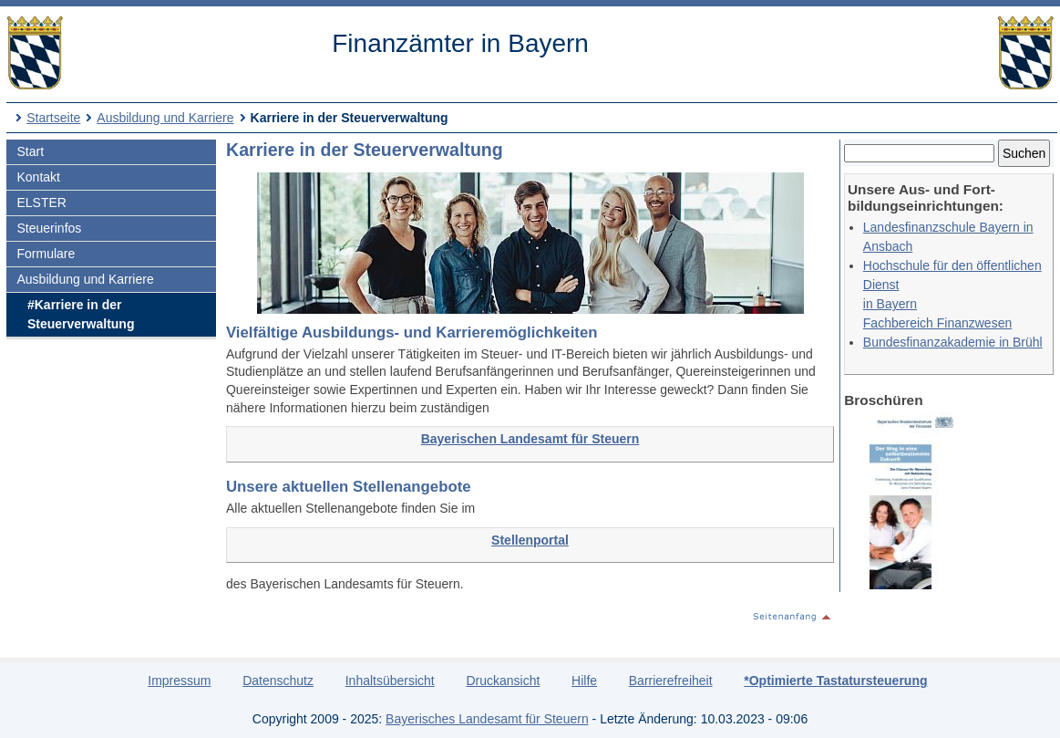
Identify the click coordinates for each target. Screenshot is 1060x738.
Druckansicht (503, 680)
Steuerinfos (48, 228)
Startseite (53, 117)
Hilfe (584, 680)
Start (30, 151)
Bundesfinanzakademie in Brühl (953, 342)
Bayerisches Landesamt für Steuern (487, 719)
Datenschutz (278, 680)
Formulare (45, 253)
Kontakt (37, 177)
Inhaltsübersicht (390, 680)
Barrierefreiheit (671, 680)
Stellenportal (530, 540)
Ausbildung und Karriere (165, 117)
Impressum (179, 680)
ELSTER (41, 202)
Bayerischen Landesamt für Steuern (530, 438)
